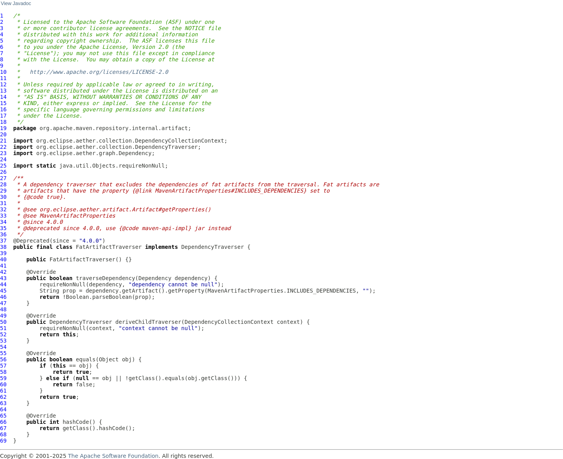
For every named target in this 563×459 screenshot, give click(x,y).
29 (3, 191)
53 (3, 341)
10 (3, 72)
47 (3, 303)
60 (3, 384)
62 (3, 397)
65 (3, 416)
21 (3, 141)
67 (3, 428)
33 (3, 216)
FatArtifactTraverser (109, 247)
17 (3, 116)
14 (3, 97)
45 (3, 291)
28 (3, 184)
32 (3, 209)
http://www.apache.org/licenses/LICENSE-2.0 (99, 72)
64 (3, 409)
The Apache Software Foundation (113, 456)
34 (3, 222)
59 (3, 378)
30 (3, 197)
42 (3, 272)
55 (3, 353)
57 (3, 366)
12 (3, 84)
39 (3, 253)
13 (3, 91)
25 (3, 166)
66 (3, 422)
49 (3, 316)
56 (3, 359)
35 (3, 228)
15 (3, 103)
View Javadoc (16, 3)
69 (3, 441)
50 (3, 322)
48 (3, 309)
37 (3, 241)
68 (3, 434)
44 (3, 284)
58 (3, 372)
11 (3, 78)
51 (3, 328)
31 (3, 203)
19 (3, 128)
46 (3, 297)
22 (3, 147)
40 (3, 259)
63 (3, 403)
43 (3, 278)
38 (3, 247)
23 (3, 153)
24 (3, 159)
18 (3, 122)
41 (3, 266)
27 (3, 178)
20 (3, 134)
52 (3, 334)
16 (3, 109)
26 (3, 172)
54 (3, 347)
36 (3, 234)
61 (3, 391)
